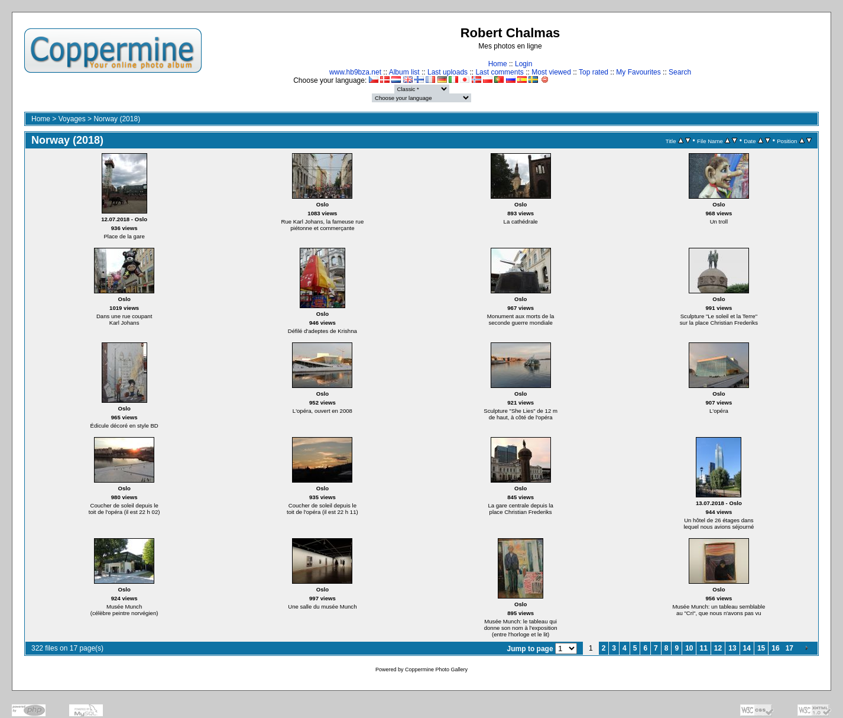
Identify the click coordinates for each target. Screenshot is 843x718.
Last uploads (447, 72)
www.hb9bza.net (355, 72)
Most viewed (551, 72)
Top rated (593, 72)
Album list (404, 72)
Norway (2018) (116, 119)
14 (747, 648)
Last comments (499, 72)
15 (761, 648)
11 (703, 648)
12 (718, 648)
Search (680, 72)
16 (775, 648)
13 (732, 648)
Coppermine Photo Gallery (436, 669)
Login (523, 64)
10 (689, 648)
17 (789, 648)
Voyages (72, 119)
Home (497, 64)
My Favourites (638, 72)
